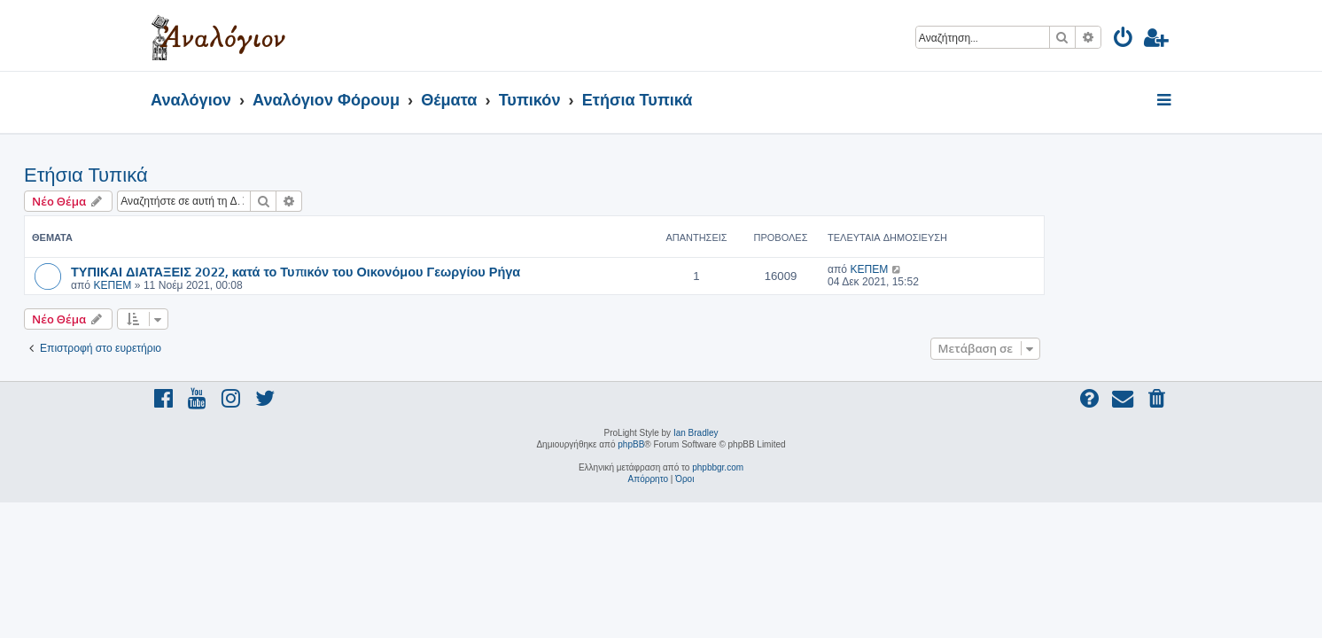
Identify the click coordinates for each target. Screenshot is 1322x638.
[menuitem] (1124, 40)
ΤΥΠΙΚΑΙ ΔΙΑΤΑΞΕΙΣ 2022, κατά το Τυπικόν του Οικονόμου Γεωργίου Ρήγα (422, 271)
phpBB (631, 444)
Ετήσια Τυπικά (213, 175)
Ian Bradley (696, 433)
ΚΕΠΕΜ (239, 285)
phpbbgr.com (717, 467)
